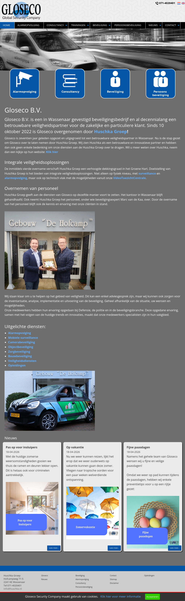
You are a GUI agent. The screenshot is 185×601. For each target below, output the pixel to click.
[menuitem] (7, 25)
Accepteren (152, 596)
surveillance (147, 173)
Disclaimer (114, 583)
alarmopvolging (16, 178)
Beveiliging (100, 25)
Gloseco (44, 575)
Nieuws (153, 25)
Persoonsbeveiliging (127, 25)
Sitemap (113, 579)
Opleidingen (149, 575)
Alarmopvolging (28, 25)
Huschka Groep (110, 131)
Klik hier (52, 152)
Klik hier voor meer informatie (120, 596)
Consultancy (55, 25)
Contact (170, 25)
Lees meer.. (53, 548)
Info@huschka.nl (13, 588)
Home (6, 25)
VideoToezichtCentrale (129, 178)
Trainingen (78, 25)
